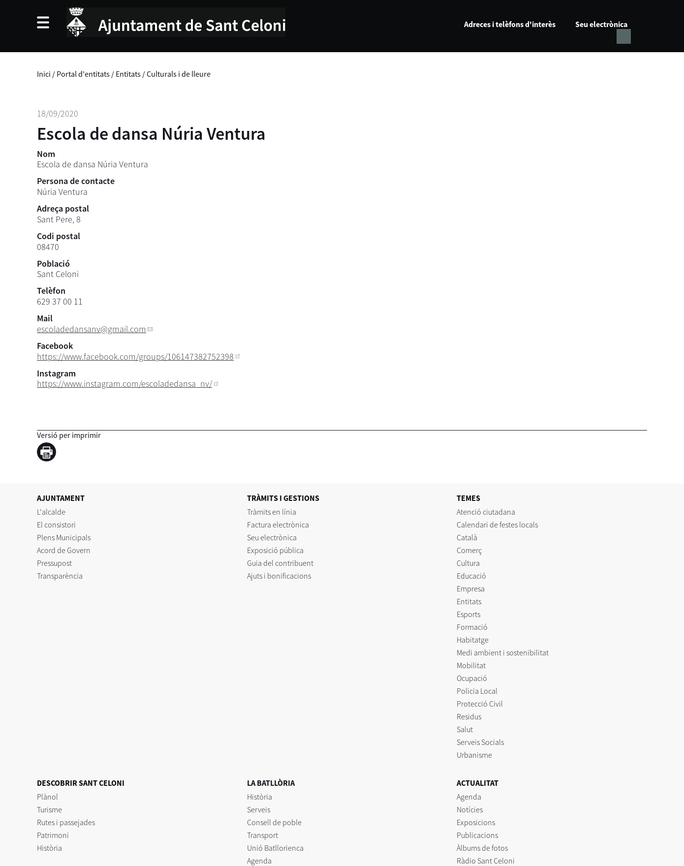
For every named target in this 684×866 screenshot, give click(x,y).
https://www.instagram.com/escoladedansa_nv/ (124, 383)
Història (49, 848)
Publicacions (477, 835)
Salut (465, 729)
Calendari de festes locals (497, 524)
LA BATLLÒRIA (271, 783)
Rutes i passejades (66, 822)
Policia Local (477, 691)
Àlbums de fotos (482, 848)
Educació (471, 576)
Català (467, 537)
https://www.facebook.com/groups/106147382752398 (135, 356)
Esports (468, 614)
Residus (469, 716)
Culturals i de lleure (179, 74)
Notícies (470, 809)
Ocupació (472, 678)
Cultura (468, 563)
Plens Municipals (64, 537)
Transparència (60, 576)
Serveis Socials (480, 742)
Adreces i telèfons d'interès (510, 24)
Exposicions (476, 822)
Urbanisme (474, 755)
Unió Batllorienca (275, 848)
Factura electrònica (278, 524)
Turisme (49, 809)
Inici (44, 74)
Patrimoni (53, 835)
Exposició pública (275, 550)
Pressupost (54, 563)
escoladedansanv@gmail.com (91, 329)
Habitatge (473, 640)
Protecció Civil (480, 704)
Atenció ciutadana (486, 512)
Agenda (259, 861)
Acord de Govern (64, 550)
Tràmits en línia (271, 512)
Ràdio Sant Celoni (486, 861)
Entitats (128, 74)
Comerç (469, 550)
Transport (262, 835)
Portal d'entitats (83, 74)
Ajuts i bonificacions (279, 576)
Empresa (471, 588)
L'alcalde (51, 512)
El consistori (56, 524)
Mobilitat (471, 665)
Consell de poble (274, 822)
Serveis (258, 809)
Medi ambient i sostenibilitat (503, 652)
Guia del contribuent (280, 563)
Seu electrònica (601, 24)
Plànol (47, 797)
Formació (472, 627)
